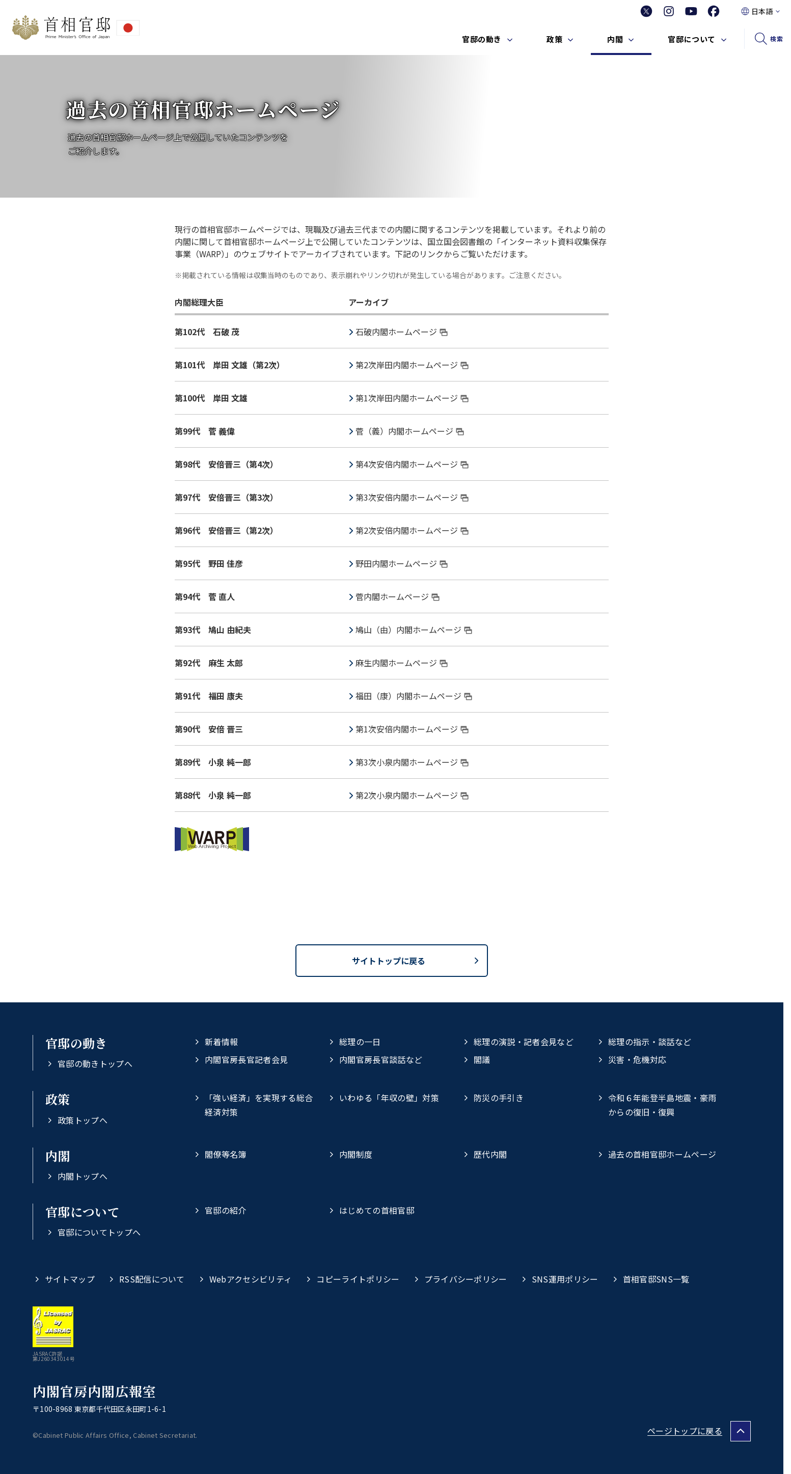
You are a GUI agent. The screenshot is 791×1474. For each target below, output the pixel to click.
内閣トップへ (82, 1176)
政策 (554, 39)
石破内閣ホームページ (402, 331)
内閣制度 (355, 1154)
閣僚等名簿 (226, 1154)
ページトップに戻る (684, 1431)
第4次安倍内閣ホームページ (412, 464)
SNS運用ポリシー (565, 1279)
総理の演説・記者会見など (524, 1041)
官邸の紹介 (226, 1210)
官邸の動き (482, 39)
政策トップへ (82, 1120)
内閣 (615, 39)
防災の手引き (499, 1097)
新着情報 (221, 1041)
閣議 (482, 1059)
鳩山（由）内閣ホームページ (414, 629)
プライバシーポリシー (465, 1279)
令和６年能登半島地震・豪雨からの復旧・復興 (662, 1104)
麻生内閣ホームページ (402, 663)
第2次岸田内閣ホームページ (412, 365)
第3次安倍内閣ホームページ (412, 497)
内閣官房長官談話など (380, 1059)
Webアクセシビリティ (250, 1279)
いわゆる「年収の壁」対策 (389, 1097)
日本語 (762, 11)
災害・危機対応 (637, 1059)
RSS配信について (152, 1279)
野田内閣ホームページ (402, 563)
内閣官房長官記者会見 (246, 1059)
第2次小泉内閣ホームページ (412, 795)
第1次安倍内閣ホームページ (412, 729)
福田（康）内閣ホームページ (414, 696)
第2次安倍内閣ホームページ (412, 530)
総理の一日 (360, 1041)
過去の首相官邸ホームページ (662, 1154)
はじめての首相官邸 (376, 1210)
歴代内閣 (490, 1154)
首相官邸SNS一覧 (656, 1279)
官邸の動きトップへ (95, 1063)
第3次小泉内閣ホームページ (412, 762)
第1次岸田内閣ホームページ (412, 398)
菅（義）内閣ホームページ (410, 431)
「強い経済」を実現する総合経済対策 (259, 1104)
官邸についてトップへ (99, 1232)
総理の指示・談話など (649, 1041)
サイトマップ (70, 1279)
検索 (776, 38)
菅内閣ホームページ (398, 596)
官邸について (692, 39)
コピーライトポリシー (357, 1279)
